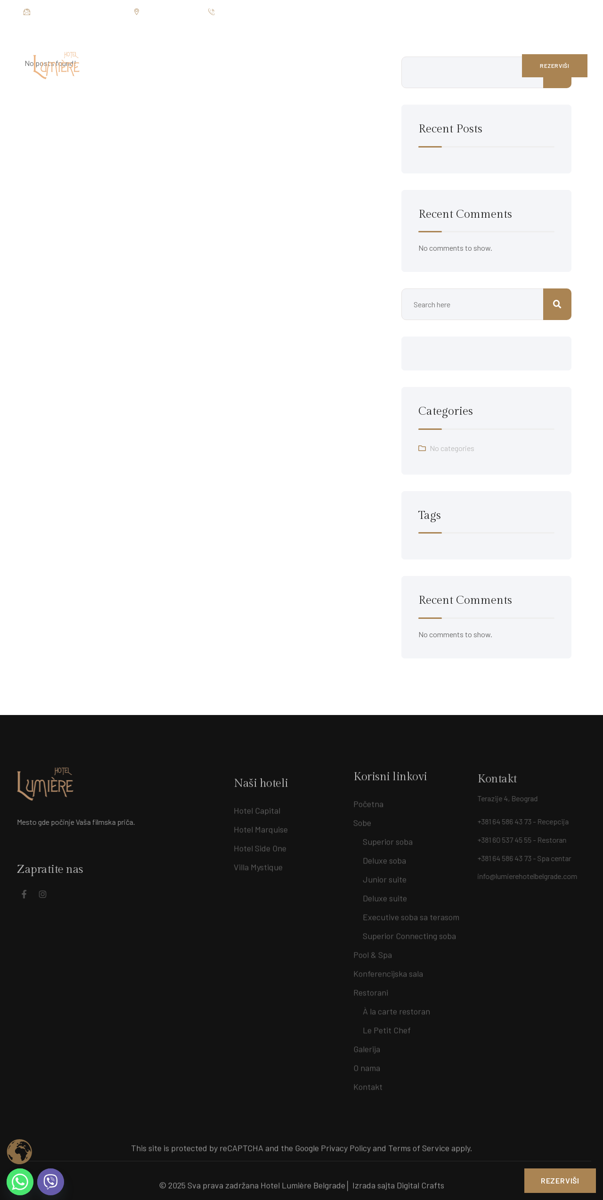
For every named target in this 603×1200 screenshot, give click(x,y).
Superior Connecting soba (409, 932)
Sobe (362, 819)
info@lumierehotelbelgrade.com (74, 12)
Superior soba (388, 837)
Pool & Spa (372, 950)
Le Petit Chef (387, 1026)
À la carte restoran (396, 1007)
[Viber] (50, 1181)
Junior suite (385, 875)
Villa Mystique (258, 875)
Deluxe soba (384, 856)
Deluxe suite (385, 894)
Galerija (366, 1045)
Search (557, 304)
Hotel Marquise (261, 837)
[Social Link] (558, 12)
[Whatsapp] (20, 1181)
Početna (368, 800)
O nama (366, 1064)
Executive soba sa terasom (411, 913)
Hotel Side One (260, 856)
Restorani (370, 988)
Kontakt (368, 1082)
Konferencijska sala (388, 969)
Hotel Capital (257, 818)
